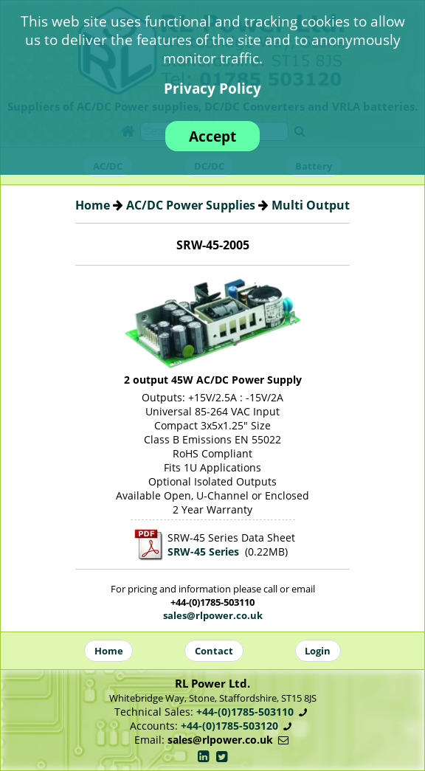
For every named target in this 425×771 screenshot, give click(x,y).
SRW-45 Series (203, 551)
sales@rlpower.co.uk (213, 615)
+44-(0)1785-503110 (245, 712)
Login (318, 650)
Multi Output (311, 205)
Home (92, 205)
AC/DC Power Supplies (190, 205)
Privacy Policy (212, 88)
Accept (212, 136)
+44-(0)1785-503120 (229, 726)
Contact (214, 650)
